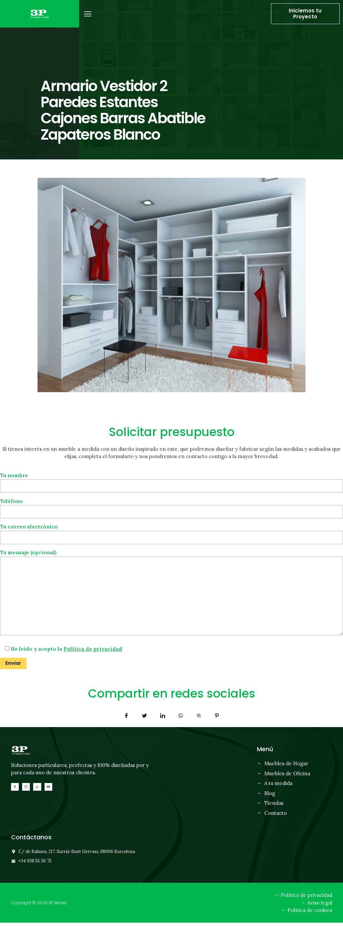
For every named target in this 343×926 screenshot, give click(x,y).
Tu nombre (171, 480)
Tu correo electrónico (171, 532)
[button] (87, 13)
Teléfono (171, 506)
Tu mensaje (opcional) (171, 595)
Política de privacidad (93, 652)
